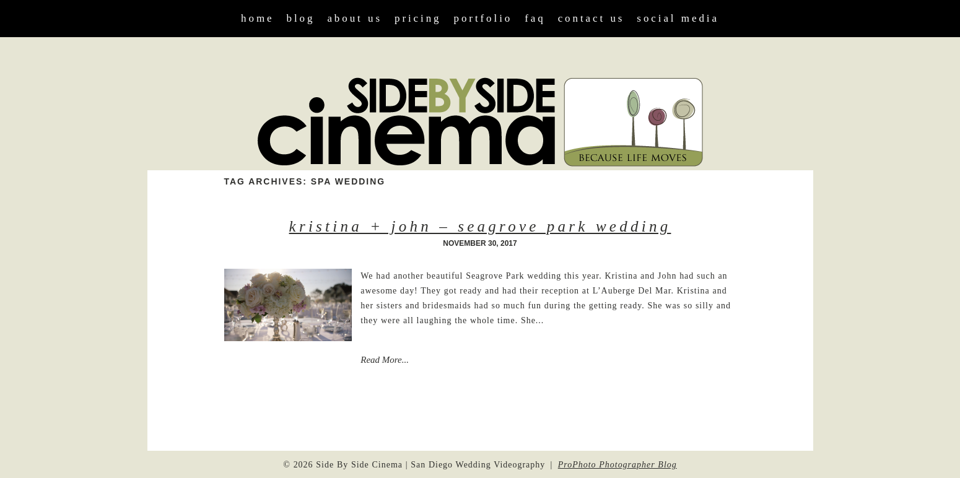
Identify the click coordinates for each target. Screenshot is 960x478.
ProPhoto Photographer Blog (617, 464)
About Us (354, 18)
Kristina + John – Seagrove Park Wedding (480, 226)
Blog (301, 18)
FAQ (535, 18)
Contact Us (591, 18)
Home (257, 18)
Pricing (418, 18)
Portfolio (483, 18)
